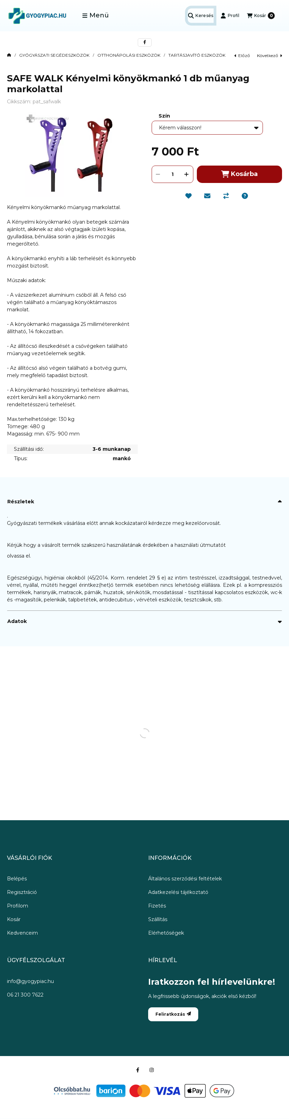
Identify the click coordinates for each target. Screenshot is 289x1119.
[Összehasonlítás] (226, 196)
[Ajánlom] (207, 196)
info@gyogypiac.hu (30, 981)
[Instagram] (152, 1070)
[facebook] (145, 42)
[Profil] (230, 16)
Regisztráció (22, 892)
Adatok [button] (17, 621)
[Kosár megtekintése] (261, 16)
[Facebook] (138, 1070)
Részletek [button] (20, 501)
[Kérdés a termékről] (245, 196)
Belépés (17, 879)
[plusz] (187, 174)
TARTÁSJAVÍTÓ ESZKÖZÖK (196, 55)
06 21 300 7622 (25, 995)
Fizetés (157, 906)
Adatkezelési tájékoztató (178, 892)
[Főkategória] (9, 55)
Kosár (14, 919)
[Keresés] (200, 16)
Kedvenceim (22, 933)
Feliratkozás (173, 1014)
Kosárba (239, 174)
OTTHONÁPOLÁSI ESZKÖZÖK (128, 55)
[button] (95, 16)
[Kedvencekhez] (188, 196)
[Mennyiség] (172, 174)
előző (242, 55)
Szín (164, 116)
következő (269, 55)
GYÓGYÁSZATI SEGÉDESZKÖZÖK (54, 55)
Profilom (17, 906)
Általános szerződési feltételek (185, 879)
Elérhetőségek (166, 933)
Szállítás (157, 919)
